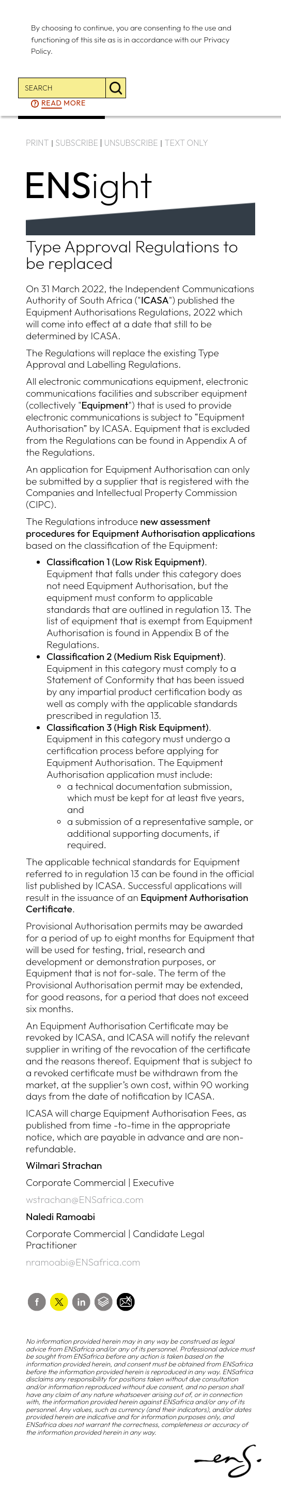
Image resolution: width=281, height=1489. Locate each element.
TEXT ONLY (186, 143)
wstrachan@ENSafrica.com (85, 1199)
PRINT (37, 143)
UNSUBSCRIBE (131, 143)
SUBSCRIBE (76, 143)
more (63, 103)
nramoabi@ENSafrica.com (83, 1262)
